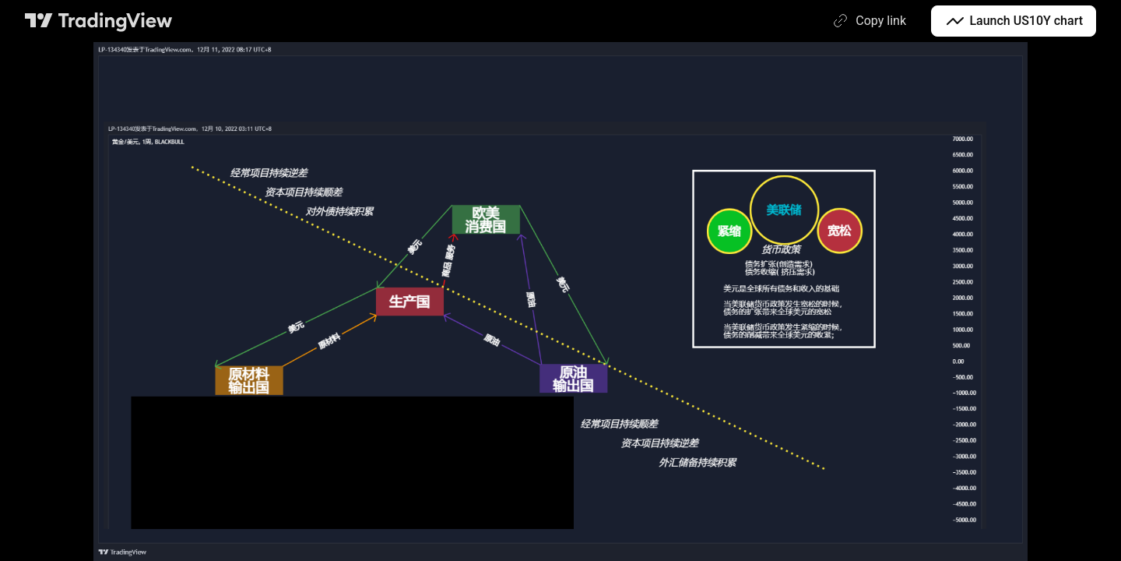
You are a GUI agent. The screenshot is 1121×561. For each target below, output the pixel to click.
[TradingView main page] (99, 21)
